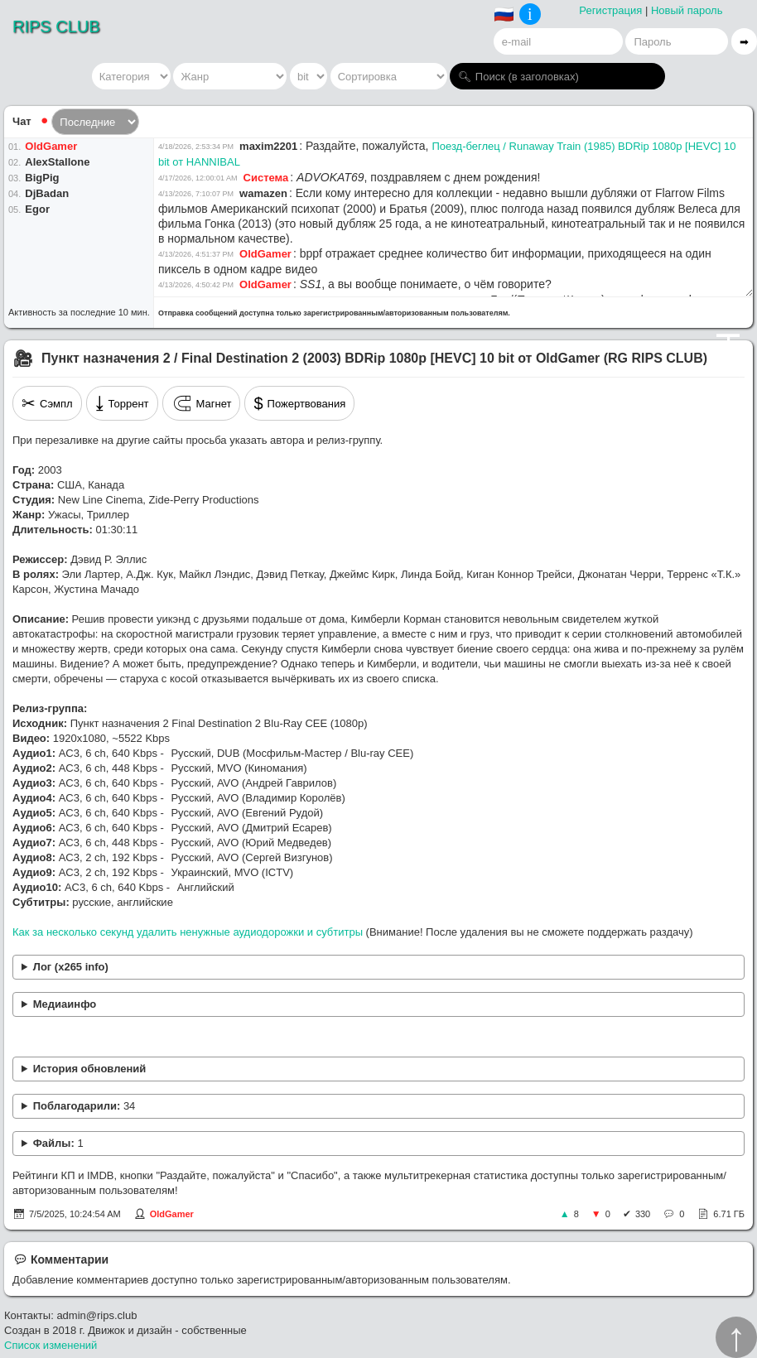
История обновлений (90, 1068)
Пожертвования (299, 403)
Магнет (201, 403)
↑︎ (736, 1337)
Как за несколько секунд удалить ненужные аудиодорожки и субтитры (187, 932)
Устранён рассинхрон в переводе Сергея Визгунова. (378, 1069)
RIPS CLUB (56, 26)
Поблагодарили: (84, 1106)
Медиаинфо (65, 1004)
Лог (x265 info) (70, 967)
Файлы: (58, 1143)
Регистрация (610, 10)
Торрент (122, 403)
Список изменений (50, 1345)
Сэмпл (47, 403)
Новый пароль (687, 10)
